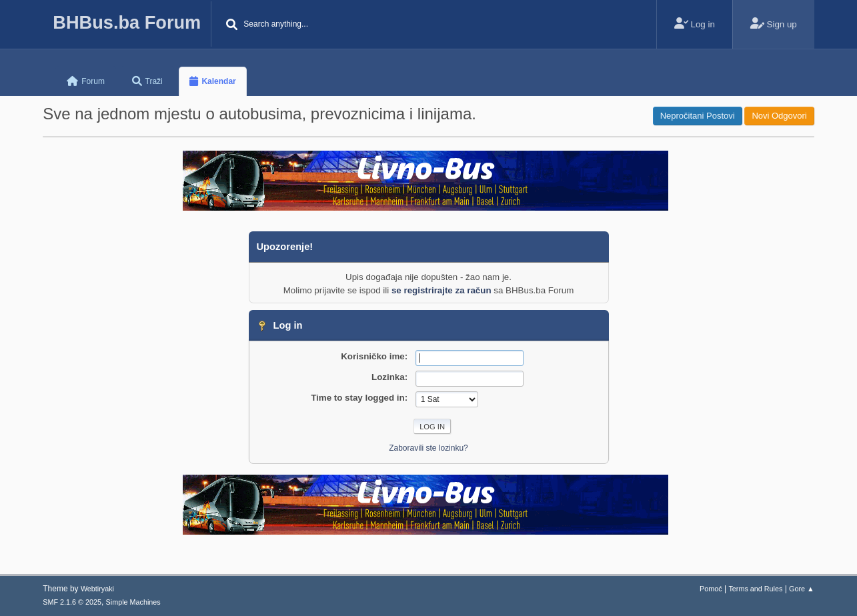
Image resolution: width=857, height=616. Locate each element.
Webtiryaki (97, 589)
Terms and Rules (755, 589)
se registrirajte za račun (441, 290)
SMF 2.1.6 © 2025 (72, 602)
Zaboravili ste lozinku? (428, 448)
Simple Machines (133, 602)
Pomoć (711, 589)
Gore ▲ (801, 589)
